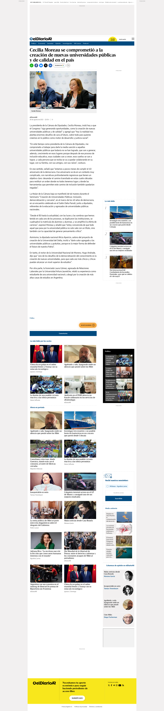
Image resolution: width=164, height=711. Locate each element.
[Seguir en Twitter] (109, 685)
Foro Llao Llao (73, 2)
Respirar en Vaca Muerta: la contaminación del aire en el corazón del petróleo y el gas (111, 517)
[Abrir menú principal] (133, 39)
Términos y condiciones (95, 706)
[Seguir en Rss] (123, 685)
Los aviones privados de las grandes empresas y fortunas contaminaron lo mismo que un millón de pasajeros (110, 529)
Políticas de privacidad (80, 706)
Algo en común (131, 2)
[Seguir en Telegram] (114, 685)
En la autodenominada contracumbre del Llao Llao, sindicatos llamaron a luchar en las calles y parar (111, 396)
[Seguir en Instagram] (116, 685)
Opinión (58, 43)
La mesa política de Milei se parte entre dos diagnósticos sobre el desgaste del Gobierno (44, 523)
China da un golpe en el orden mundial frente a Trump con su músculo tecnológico (43, 366)
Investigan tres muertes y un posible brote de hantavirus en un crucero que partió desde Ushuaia (79, 433)
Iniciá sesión (122, 39)
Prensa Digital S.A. (67, 706)
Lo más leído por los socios (40, 341)
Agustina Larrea (35, 558)
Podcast (86, 43)
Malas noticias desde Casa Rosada (78, 521)
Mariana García (69, 523)
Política (33, 43)
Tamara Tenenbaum (36, 495)
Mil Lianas (77, 43)
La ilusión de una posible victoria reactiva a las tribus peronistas (110, 360)
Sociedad (50, 43)
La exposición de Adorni (92, 2)
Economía (41, 43)
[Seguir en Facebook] (111, 685)
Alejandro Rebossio (36, 469)
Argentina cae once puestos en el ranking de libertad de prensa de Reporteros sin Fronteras (44, 586)
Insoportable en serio (39, 492)
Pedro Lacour (34, 528)
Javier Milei (56, 2)
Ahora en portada (37, 407)
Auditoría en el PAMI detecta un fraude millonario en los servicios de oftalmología (79, 397)
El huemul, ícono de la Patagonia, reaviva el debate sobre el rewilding (110, 541)
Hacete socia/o (113, 39)
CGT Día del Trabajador (48, 2)
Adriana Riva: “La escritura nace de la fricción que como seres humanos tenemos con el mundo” (45, 553)
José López (101, 2)
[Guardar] (68, 65)
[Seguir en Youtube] (120, 685)
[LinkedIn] (50, 65)
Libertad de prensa (81, 2)
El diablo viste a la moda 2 (111, 2)
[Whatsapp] (31, 65)
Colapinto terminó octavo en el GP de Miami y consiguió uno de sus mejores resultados (79, 494)
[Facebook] (36, 65)
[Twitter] (46, 65)
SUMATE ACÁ (77, 698)
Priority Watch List (64, 2)
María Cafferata (35, 400)
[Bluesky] (41, 65)
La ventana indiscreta (122, 2)
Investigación (67, 43)
